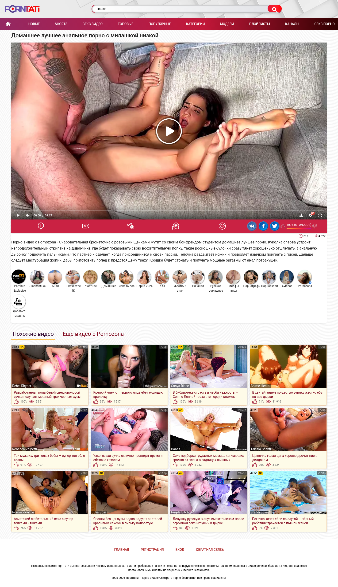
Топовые (125, 24)
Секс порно (324, 24)
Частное (90, 279)
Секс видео (126, 279)
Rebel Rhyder (21, 386)
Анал (55, 279)
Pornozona (304, 279)
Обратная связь (210, 550)
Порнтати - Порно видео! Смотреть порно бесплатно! (161, 577)
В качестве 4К (73, 281)
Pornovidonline (23, 512)
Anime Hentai (260, 386)
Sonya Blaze (180, 386)
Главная (8, 24)
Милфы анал (233, 281)
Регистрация (152, 550)
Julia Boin (99, 512)
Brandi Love (259, 512)
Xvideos (287, 279)
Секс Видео (93, 24)
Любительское (37, 279)
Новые (34, 24)
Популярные (160, 24)
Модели (227, 24)
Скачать (301, 215)
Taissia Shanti (261, 449)
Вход (180, 550)
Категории (195, 24)
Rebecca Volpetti (24, 449)
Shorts (61, 24)
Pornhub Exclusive (19, 281)
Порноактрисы (269, 279)
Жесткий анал (180, 281)
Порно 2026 (144, 279)
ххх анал (197, 279)
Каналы (292, 24)
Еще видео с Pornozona (93, 334)
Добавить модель (19, 306)
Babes (175, 449)
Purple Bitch (180, 512)
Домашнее (108, 279)
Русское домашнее (215, 281)
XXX (162, 279)
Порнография (251, 279)
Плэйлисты (259, 24)
